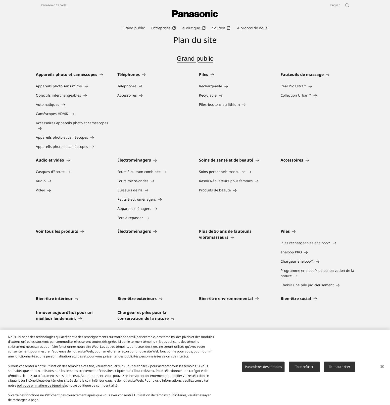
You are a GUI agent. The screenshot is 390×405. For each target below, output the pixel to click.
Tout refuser (304, 366)
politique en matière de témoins (40, 385)
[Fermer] (382, 366)
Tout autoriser (339, 366)
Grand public (195, 58)
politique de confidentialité (97, 385)
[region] (195, 367)
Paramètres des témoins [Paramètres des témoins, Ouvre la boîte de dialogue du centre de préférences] (263, 366)
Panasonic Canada (53, 5)
